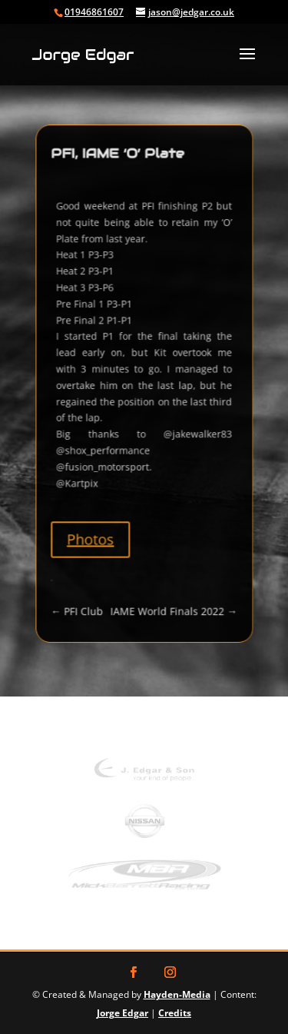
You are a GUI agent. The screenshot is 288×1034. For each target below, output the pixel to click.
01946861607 (94, 11)
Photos (94, 525)
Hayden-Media (177, 994)
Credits (174, 1012)
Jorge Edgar (122, 1012)
